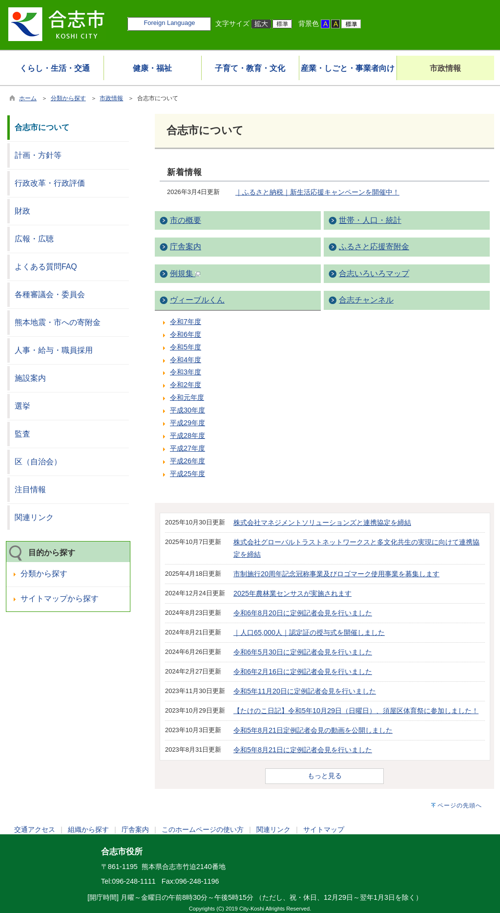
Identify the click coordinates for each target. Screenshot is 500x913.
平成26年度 (187, 461)
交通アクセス (34, 829)
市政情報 (111, 98)
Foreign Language (169, 22)
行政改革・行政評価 (50, 183)
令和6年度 (185, 334)
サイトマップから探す (60, 598)
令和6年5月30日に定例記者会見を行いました (302, 652)
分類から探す (68, 98)
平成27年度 (187, 448)
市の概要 (185, 220)
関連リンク (34, 517)
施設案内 (30, 378)
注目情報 (30, 489)
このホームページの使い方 (203, 829)
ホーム (28, 98)
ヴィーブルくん (197, 300)
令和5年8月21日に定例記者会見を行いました (302, 750)
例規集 (185, 273)
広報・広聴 (34, 239)
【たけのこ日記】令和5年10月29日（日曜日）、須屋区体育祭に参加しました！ (356, 711)
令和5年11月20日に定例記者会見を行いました (304, 691)
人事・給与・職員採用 (54, 350)
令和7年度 (185, 322)
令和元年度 (187, 397)
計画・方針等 (38, 155)
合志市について (42, 127)
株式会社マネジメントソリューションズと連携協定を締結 (322, 522)
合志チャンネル (366, 300)
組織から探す (88, 829)
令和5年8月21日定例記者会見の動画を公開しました (313, 730)
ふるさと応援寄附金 (374, 246)
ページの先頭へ (460, 805)
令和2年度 (185, 385)
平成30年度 (187, 410)
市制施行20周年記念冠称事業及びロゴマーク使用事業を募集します (336, 574)
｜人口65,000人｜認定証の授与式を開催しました (309, 632)
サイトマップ (323, 829)
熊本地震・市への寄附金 (58, 322)
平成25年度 (187, 474)
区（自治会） (38, 461)
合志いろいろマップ (374, 273)
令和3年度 (185, 372)
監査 (22, 434)
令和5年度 (185, 347)
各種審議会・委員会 (50, 294)
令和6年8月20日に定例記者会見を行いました (302, 613)
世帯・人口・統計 (370, 220)
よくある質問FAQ (46, 266)
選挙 (22, 406)
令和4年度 (185, 360)
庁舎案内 (185, 246)
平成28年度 (187, 435)
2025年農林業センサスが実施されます (292, 593)
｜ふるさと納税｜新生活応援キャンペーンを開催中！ (317, 192)
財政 (22, 211)
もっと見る (325, 776)
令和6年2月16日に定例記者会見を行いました (302, 671)
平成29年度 (187, 423)
